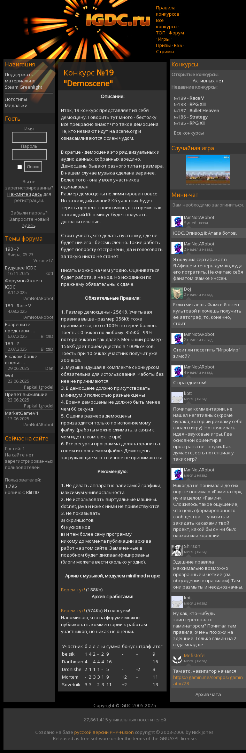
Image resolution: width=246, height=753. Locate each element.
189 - (189, 98)
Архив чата (208, 694)
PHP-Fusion (122, 732)
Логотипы (16, 99)
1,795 (11, 486)
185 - (189, 123)
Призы (163, 45)
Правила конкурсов (167, 11)
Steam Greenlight (23, 87)
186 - (191, 117)
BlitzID (32, 492)
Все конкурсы (166, 23)
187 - (196, 110)
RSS (178, 45)
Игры (164, 39)
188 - (190, 104)
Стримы (165, 51)
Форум (176, 33)
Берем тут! (73, 589)
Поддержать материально (20, 77)
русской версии (91, 732)
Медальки (16, 105)
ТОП (161, 33)
